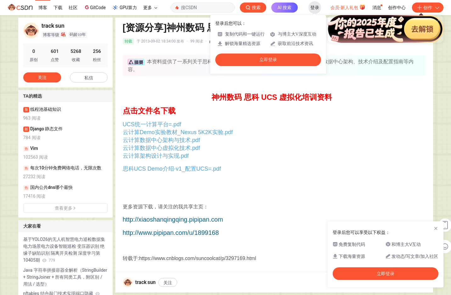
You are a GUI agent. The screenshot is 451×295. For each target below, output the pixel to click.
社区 (73, 7)
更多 (150, 7)
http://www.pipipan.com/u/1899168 (171, 232)
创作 (427, 7)
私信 (88, 77)
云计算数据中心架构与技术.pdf (161, 140)
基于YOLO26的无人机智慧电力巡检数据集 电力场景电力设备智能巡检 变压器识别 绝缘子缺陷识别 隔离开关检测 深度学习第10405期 (64, 250)
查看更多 (65, 208)
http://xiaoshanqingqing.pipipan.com (173, 219)
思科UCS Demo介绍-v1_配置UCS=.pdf (172, 169)
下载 (58, 7)
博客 (42, 7)
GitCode (95, 7)
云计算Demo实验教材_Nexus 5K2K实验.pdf (178, 132)
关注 (167, 282)
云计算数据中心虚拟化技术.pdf (161, 148)
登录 (314, 7)
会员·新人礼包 (347, 7)
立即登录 (268, 59)
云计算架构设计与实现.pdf (156, 156)
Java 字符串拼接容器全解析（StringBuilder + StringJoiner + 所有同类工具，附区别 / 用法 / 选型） (65, 277)
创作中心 (397, 7)
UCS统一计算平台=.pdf (152, 124)
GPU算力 (124, 7)
